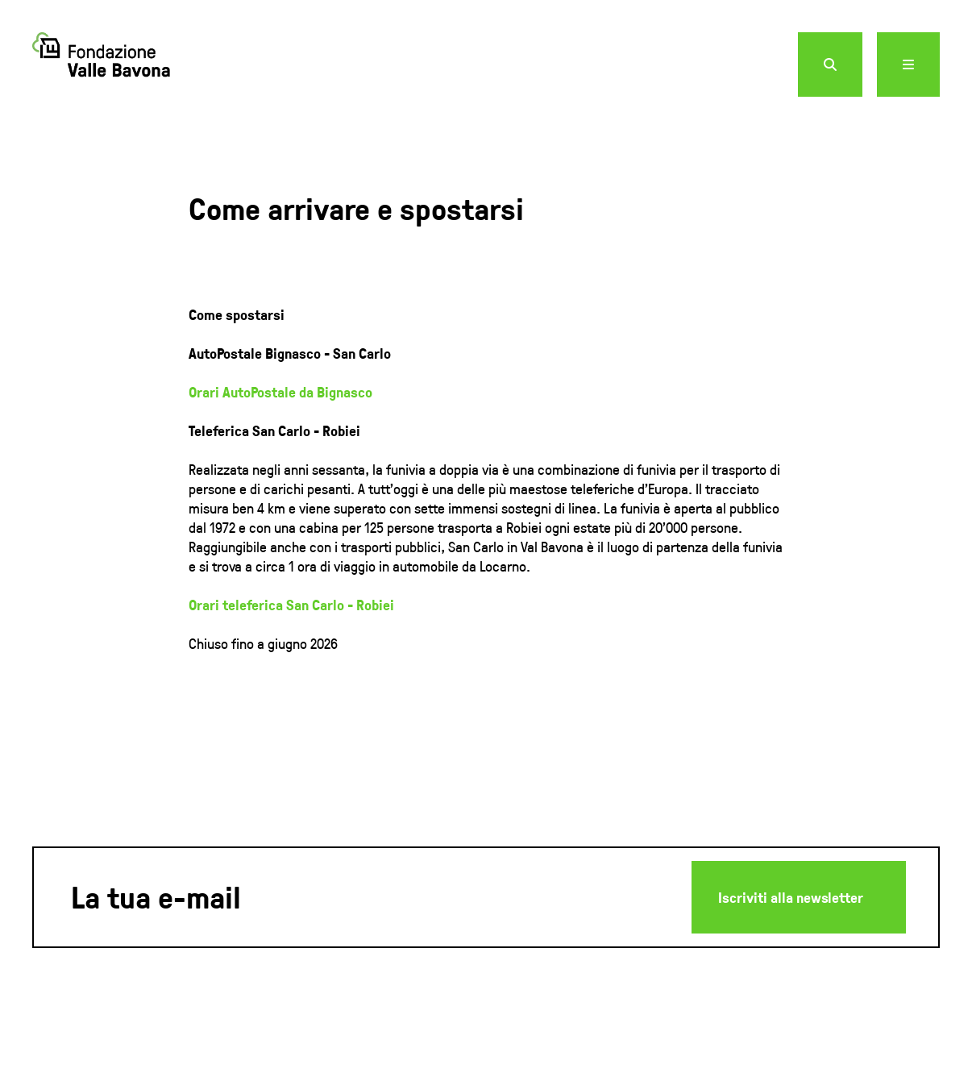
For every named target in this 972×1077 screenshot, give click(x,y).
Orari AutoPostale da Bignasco (280, 391)
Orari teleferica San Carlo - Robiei (291, 604)
